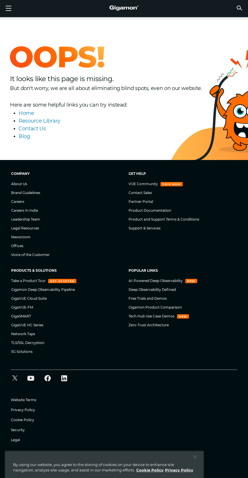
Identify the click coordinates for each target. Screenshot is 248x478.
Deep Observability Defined (152, 289)
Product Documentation (150, 210)
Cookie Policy (22, 420)
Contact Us (32, 128)
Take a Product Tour (28, 281)
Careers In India (24, 210)
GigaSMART (21, 316)
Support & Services (144, 228)
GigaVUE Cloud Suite (29, 298)
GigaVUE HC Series (27, 325)
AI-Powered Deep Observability (156, 281)
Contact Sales (140, 193)
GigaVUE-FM (22, 307)
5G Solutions (21, 351)
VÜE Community (144, 184)
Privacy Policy (23, 410)
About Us (19, 184)
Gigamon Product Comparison (155, 307)
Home (26, 113)
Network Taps (23, 334)
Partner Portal (141, 201)
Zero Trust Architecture (149, 325)
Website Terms (23, 400)
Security (18, 430)
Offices (17, 246)
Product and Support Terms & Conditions (164, 219)
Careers (17, 201)
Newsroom (21, 237)
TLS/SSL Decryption (27, 343)
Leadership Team (25, 219)
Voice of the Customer (30, 255)
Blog (24, 136)
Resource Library (39, 121)
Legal (15, 440)
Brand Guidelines (25, 193)
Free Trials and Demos (148, 298)
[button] (239, 7)
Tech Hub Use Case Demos (152, 316)
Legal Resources (25, 228)
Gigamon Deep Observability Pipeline (43, 289)
